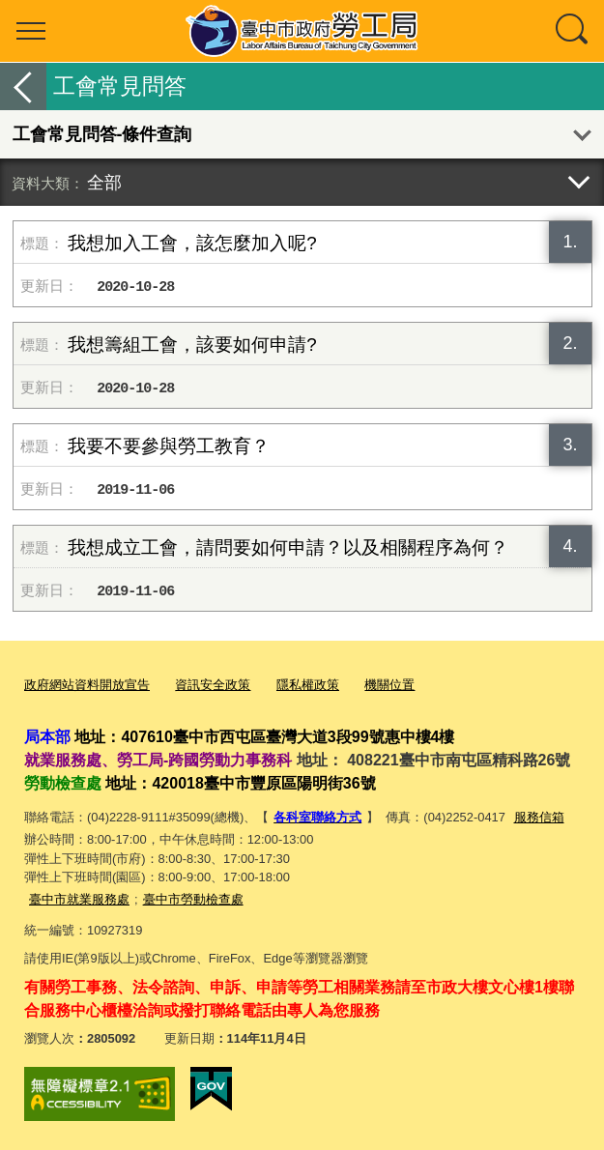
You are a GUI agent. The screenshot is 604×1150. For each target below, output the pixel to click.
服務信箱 (539, 817)
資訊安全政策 (212, 684)
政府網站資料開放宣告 (87, 684)
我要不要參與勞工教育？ (169, 446)
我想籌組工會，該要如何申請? (192, 344)
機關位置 (389, 684)
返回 (23, 86)
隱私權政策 (307, 684)
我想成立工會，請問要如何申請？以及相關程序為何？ (288, 547)
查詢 (573, 31)
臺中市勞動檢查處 (193, 899)
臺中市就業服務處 (79, 899)
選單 (31, 31)
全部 (104, 182)
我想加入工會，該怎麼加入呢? (192, 243)
